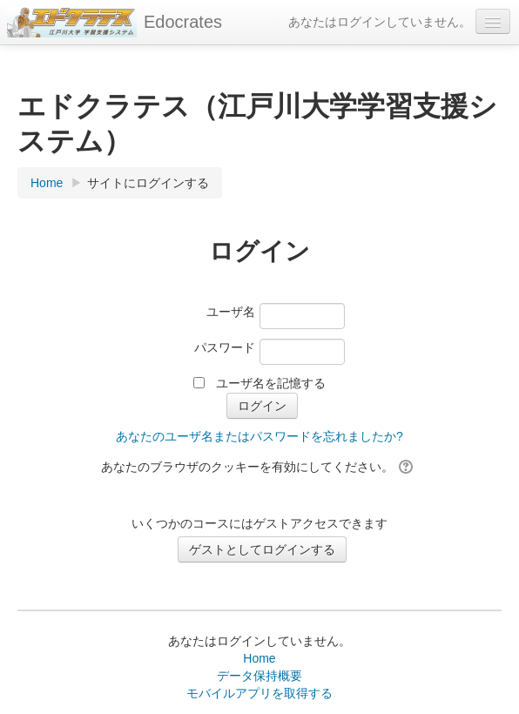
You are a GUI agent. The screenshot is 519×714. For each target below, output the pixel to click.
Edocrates (183, 21)
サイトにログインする (148, 183)
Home (259, 658)
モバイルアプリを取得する (259, 693)
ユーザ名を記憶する (271, 383)
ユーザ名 (230, 312)
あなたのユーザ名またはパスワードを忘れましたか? (259, 436)
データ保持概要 (259, 676)
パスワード (224, 347)
